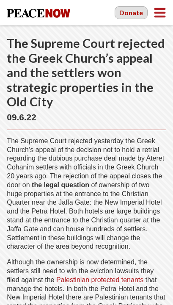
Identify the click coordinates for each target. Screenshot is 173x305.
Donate (131, 12)
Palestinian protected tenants (99, 279)
